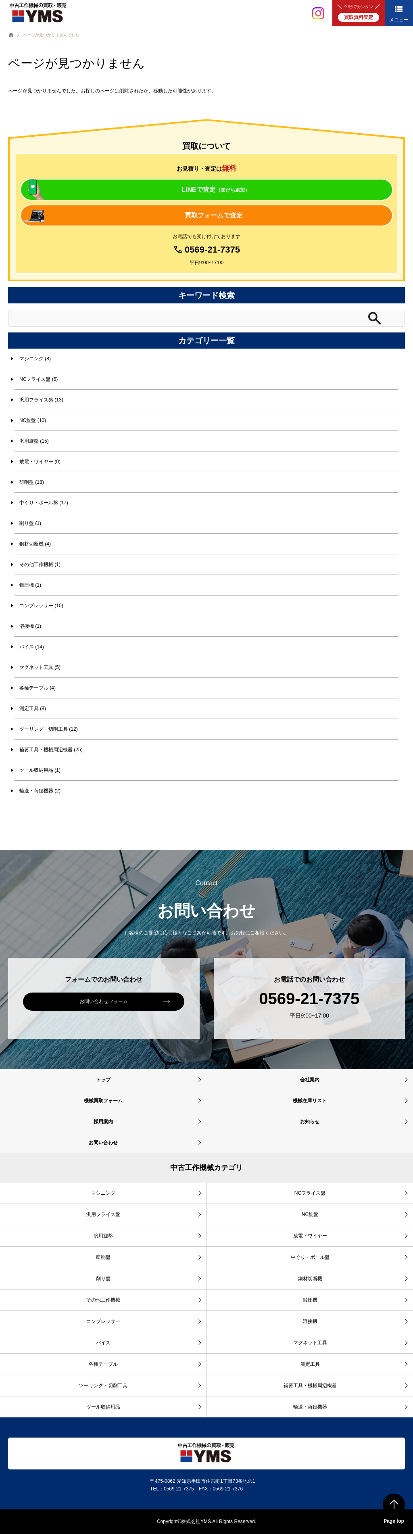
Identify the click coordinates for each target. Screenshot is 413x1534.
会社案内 (309, 1080)
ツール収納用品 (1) (39, 770)
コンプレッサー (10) (41, 605)
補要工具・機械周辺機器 (310, 1385)
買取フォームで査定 (214, 215)
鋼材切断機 (310, 1278)
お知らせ (309, 1121)
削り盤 (103, 1278)
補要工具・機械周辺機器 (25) (51, 749)
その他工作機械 (103, 1300)
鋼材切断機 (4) (35, 544)
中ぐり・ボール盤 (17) (43, 503)
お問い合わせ (103, 1142)
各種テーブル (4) (37, 688)
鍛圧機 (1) (30, 585)
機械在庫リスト (310, 1100)
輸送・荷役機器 (310, 1407)
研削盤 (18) (31, 482)
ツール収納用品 (103, 1407)
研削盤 (103, 1257)
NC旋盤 (310, 1214)
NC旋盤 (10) (32, 420)
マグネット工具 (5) (39, 667)
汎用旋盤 (103, 1236)
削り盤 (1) (30, 523)
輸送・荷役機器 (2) (39, 791)
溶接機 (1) (30, 626)
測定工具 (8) (32, 708)
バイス (103, 1343)
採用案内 (103, 1121)
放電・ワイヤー (310, 1236)
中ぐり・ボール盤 (310, 1257)
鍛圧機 (310, 1300)
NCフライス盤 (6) (38, 379)
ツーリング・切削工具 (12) (48, 729)
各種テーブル (103, 1364)
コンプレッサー (103, 1321)
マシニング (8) (35, 359)
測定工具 (310, 1364)
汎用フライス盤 (103, 1214)
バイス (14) (31, 647)
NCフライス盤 (309, 1193)
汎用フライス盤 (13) (41, 400)
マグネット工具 (310, 1343)
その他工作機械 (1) (39, 564)
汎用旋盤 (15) (34, 441)
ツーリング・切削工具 (103, 1385)
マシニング (103, 1193)
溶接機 (310, 1321)
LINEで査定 (215, 189)
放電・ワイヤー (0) (39, 461)
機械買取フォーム (103, 1100)
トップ (103, 1080)
